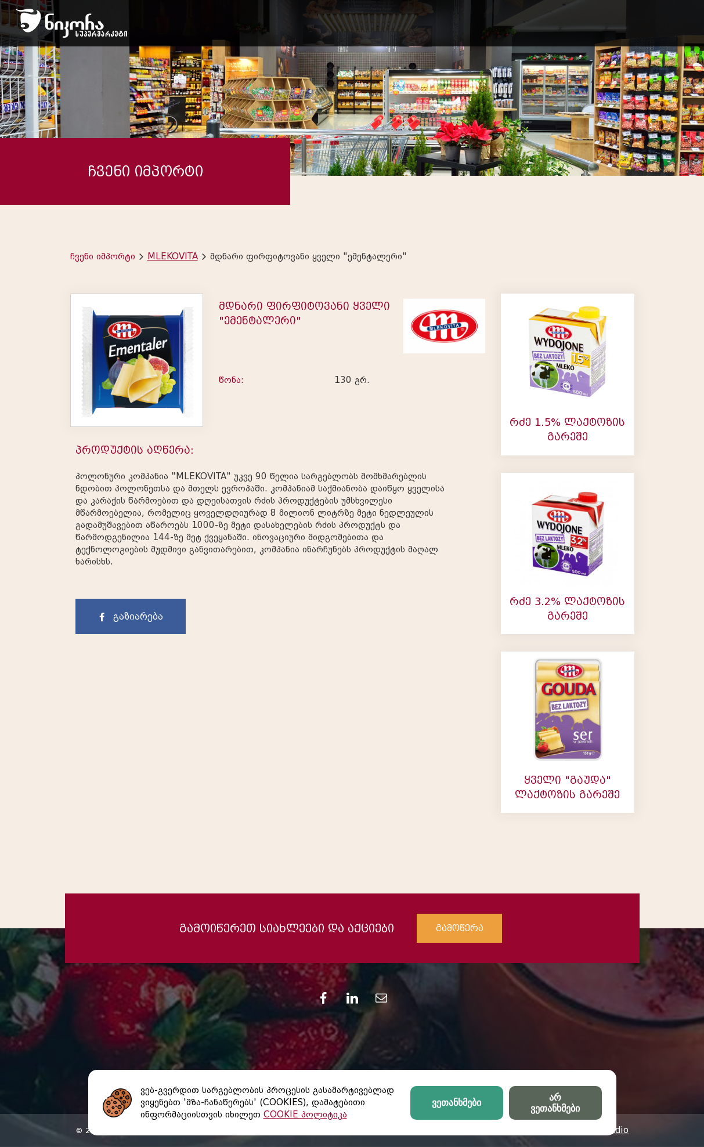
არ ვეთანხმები (555, 1102)
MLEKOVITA (172, 256)
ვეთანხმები (456, 1103)
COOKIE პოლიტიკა (305, 1114)
